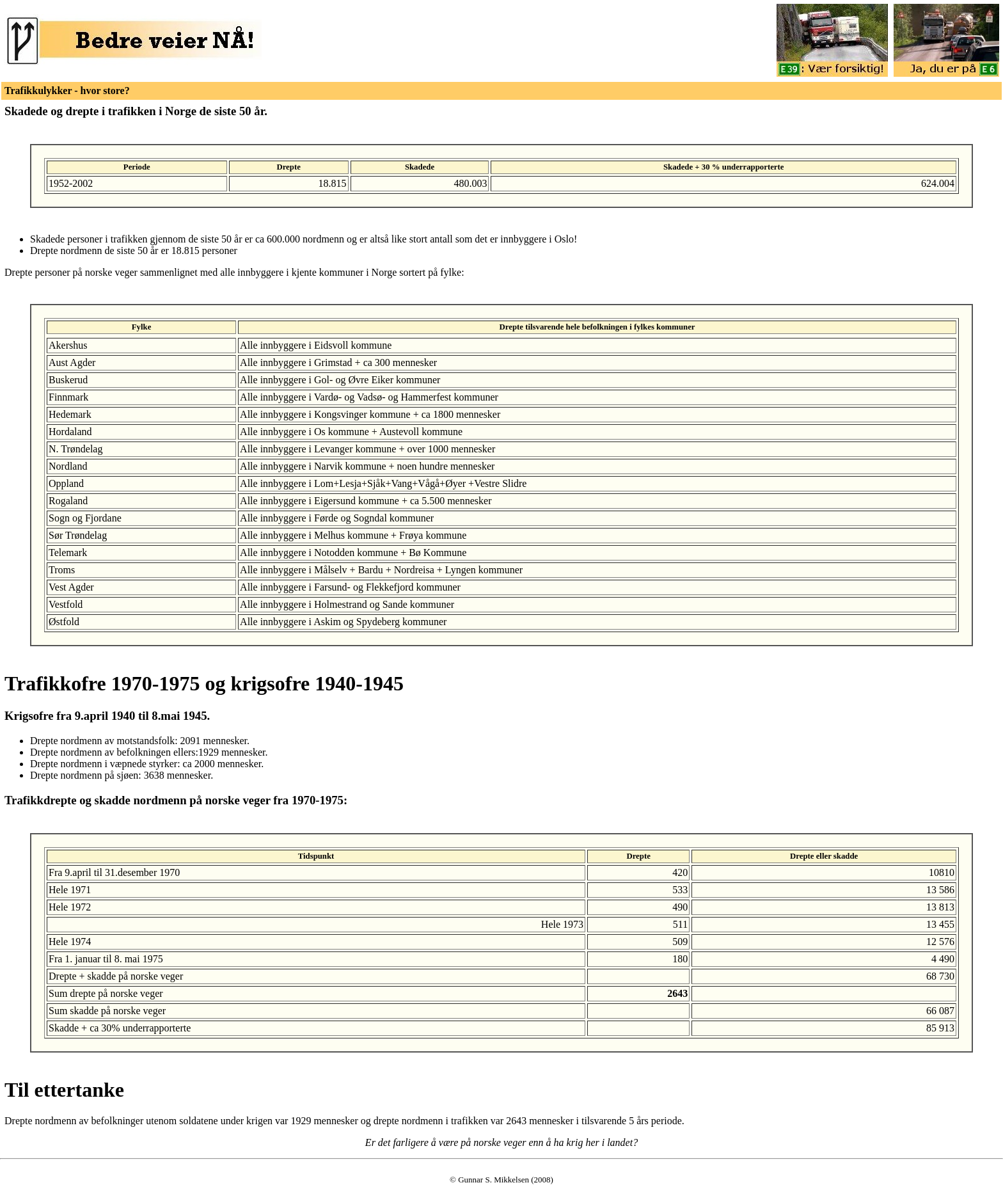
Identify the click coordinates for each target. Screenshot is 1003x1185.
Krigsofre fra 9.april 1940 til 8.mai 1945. (107, 715)
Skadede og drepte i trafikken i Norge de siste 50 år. (135, 111)
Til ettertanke (64, 1089)
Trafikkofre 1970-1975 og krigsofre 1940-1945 (204, 683)
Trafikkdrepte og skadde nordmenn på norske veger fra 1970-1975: (175, 800)
